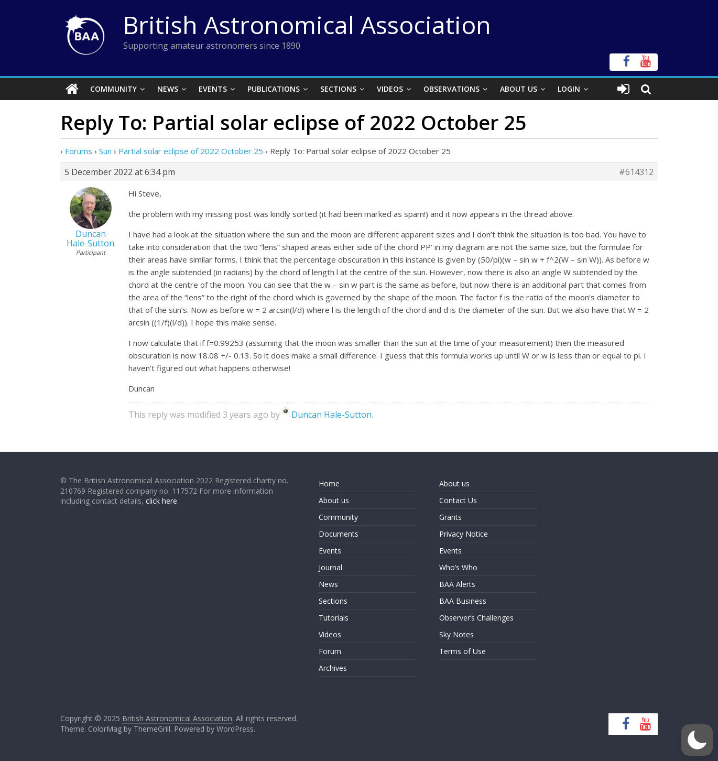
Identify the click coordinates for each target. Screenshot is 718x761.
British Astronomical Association (307, 24)
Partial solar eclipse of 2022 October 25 (190, 151)
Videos (390, 89)
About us (334, 500)
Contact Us (458, 500)
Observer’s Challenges (476, 618)
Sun (105, 151)
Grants (450, 517)
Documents (338, 534)
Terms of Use (462, 651)
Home (329, 483)
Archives (333, 668)
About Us (518, 89)
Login (569, 89)
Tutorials (334, 618)
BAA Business (462, 601)
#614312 (636, 172)
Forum (330, 651)
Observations (451, 89)
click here (161, 501)
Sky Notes (456, 634)
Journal (330, 567)
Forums (78, 151)
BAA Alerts (457, 584)
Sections (338, 89)
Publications (273, 89)
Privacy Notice (463, 534)
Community (113, 89)
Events (213, 89)
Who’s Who (458, 567)
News (167, 89)
